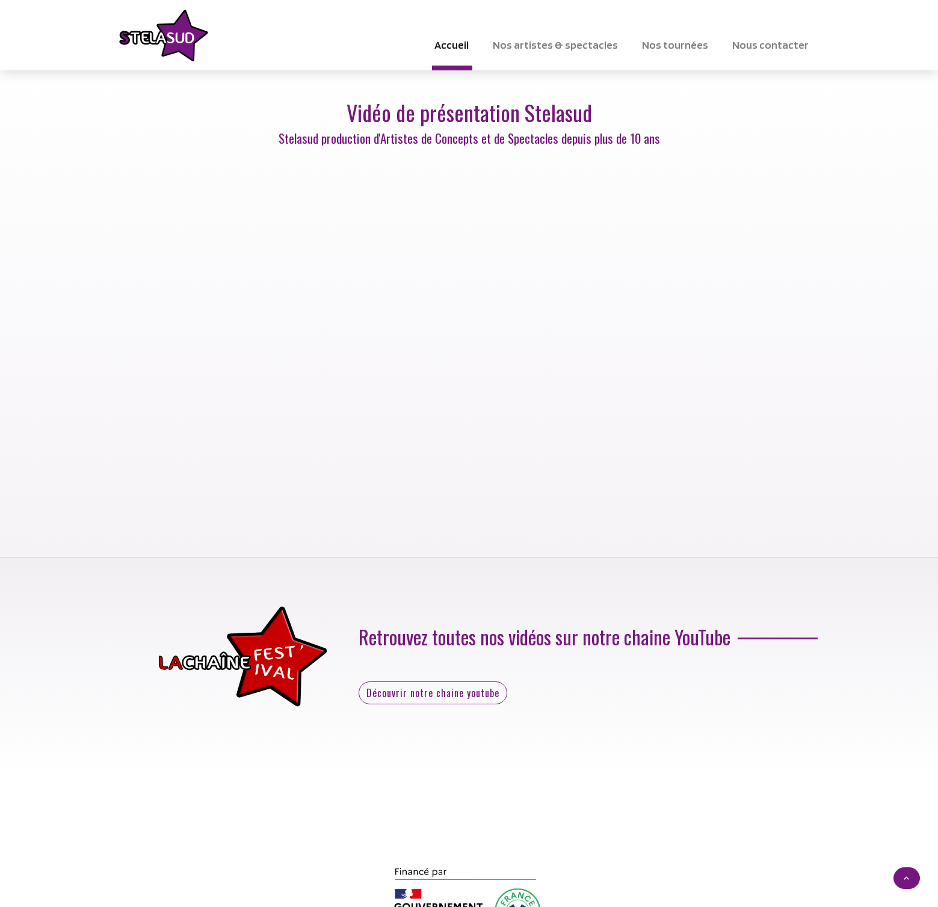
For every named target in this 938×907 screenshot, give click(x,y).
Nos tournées (675, 44)
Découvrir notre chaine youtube (432, 693)
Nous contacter (770, 44)
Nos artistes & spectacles (555, 44)
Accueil (451, 44)
